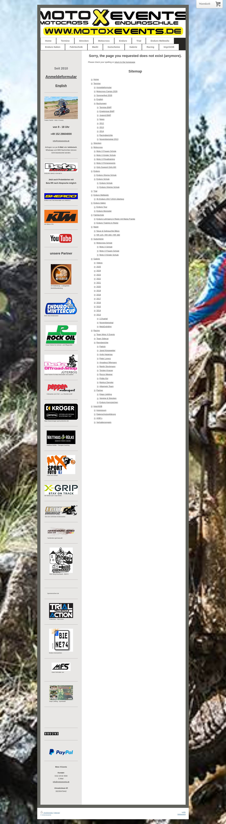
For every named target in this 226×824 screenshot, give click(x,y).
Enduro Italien (99, 203)
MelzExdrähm (105, 327)
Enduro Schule (103, 179)
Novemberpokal (106, 323)
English (99, 99)
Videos (99, 263)
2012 (101, 123)
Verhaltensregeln (103, 422)
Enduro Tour (101, 207)
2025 (98, 267)
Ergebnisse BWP (106, 111)
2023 (98, 275)
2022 (98, 279)
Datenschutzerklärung (106, 414)
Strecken (97, 143)
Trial (95, 191)
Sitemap (57, 813)
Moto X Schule (105, 247)
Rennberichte (102, 343)
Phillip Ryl (103, 378)
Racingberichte (106, 135)
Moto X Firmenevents (105, 163)
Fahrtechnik (98, 215)
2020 (98, 287)
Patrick (102, 346)
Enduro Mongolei (103, 211)
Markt (95, 227)
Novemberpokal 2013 (108, 139)
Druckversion (46, 813)
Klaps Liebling (105, 394)
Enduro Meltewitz (101, 195)
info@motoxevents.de (61, 782)
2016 (98, 303)
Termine (97, 83)
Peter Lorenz (105, 358)
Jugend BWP (105, 115)
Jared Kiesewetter (107, 350)
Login (184, 812)
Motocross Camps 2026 (106, 91)
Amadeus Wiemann (108, 362)
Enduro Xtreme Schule (106, 175)
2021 (98, 283)
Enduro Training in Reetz (107, 223)
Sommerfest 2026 (104, 95)
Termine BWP (105, 107)
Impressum (101, 410)
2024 (98, 271)
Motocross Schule (104, 243)
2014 (101, 131)
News (101, 119)
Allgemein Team (106, 386)
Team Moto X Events (105, 334)
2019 (98, 291)
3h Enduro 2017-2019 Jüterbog (110, 199)
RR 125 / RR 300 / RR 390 (108, 235)
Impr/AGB (97, 406)
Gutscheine (98, 239)
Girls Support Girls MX (106, 167)
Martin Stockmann (107, 366)
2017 (98, 299)
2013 (101, 127)
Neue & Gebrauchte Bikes (107, 231)
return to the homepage (125, 62)
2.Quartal (103, 319)
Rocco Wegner (106, 374)
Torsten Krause (106, 370)
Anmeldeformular (104, 87)
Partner (99, 390)
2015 (98, 307)
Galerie (96, 259)
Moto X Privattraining (105, 159)
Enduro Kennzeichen (108, 402)
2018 (98, 295)
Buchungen (101, 103)
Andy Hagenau (106, 354)
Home (96, 79)
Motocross (98, 147)
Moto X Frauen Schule (106, 151)
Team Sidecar (102, 339)
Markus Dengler (106, 382)
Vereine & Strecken (107, 398)
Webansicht (182, 814)
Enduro (96, 171)
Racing (96, 330)
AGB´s (99, 418)
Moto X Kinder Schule (106, 155)
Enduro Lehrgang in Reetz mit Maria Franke (115, 219)
